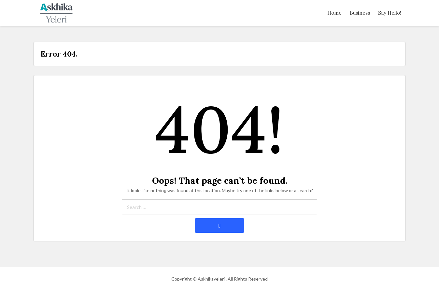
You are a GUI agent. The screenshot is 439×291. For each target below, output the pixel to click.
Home (334, 13)
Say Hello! (389, 13)
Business (360, 13)
